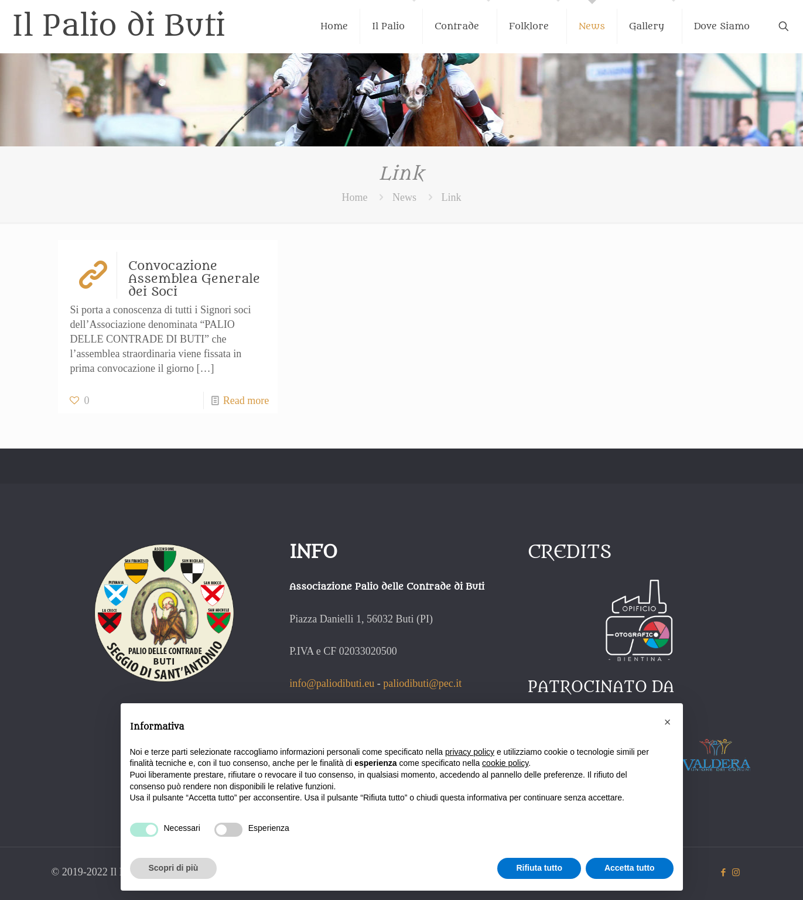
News (404, 197)
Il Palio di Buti (118, 26)
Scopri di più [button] (174, 867)
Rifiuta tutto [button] (539, 867)
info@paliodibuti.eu (331, 683)
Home (355, 197)
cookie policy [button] (505, 763)
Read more (246, 400)
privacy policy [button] (469, 752)
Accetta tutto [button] (629, 867)
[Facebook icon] (723, 872)
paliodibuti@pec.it (422, 683)
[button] (667, 722)
